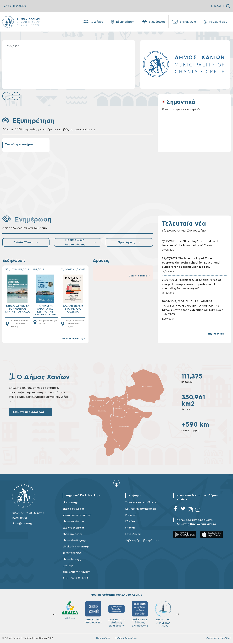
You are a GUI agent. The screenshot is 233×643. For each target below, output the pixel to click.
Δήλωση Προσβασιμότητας (142, 540)
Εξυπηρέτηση (122, 22)
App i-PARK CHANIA (76, 578)
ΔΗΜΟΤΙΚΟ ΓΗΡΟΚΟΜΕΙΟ (93, 612)
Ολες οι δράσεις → (139, 276)
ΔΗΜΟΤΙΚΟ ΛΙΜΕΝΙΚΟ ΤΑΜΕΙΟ (163, 614)
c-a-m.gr (68, 565)
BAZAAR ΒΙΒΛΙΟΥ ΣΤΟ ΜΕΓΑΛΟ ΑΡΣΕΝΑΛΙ (73, 309)
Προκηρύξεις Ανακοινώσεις (80, 242)
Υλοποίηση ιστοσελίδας (218, 638)
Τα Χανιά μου (215, 22)
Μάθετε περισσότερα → (30, 412)
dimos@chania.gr (22, 523)
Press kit (130, 515)
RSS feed (131, 521)
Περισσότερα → (217, 334)
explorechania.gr (73, 527)
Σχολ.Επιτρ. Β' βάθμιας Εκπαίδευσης (139, 614)
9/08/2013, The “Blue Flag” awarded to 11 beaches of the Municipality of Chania (190, 243)
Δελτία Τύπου (25, 242)
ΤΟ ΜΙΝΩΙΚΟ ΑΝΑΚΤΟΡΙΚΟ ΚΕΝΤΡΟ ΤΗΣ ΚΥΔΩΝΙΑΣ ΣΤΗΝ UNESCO (45, 310)
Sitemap (130, 527)
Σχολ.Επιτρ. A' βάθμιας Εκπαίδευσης (116, 614)
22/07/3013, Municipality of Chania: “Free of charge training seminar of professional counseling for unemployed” (191, 284)
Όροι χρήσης (103, 638)
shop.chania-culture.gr (77, 515)
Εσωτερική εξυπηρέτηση (140, 509)
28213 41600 (19, 518)
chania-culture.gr (73, 509)
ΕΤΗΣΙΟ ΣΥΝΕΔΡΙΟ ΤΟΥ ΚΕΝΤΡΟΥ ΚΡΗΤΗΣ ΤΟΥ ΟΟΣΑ (17, 309)
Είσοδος (216, 6)
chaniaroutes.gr (72, 534)
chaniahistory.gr (73, 559)
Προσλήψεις (129, 242)
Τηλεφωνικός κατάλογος (141, 502)
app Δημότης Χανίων (76, 572)
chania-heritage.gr (74, 540)
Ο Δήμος (93, 22)
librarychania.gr (73, 553)
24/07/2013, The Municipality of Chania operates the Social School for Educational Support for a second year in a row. (191, 262)
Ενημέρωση (153, 22)
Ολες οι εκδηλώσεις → (73, 338)
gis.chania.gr (70, 502)
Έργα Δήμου (133, 534)
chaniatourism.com (74, 521)
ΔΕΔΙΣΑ (70, 610)
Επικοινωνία (184, 22)
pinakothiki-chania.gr (76, 546)
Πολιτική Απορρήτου (126, 638)
